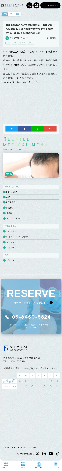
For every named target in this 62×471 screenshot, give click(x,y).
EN (11, 14)
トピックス (56, 465)
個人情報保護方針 (24, 453)
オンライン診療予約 (50, 5)
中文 (17, 14)
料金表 (23, 465)
